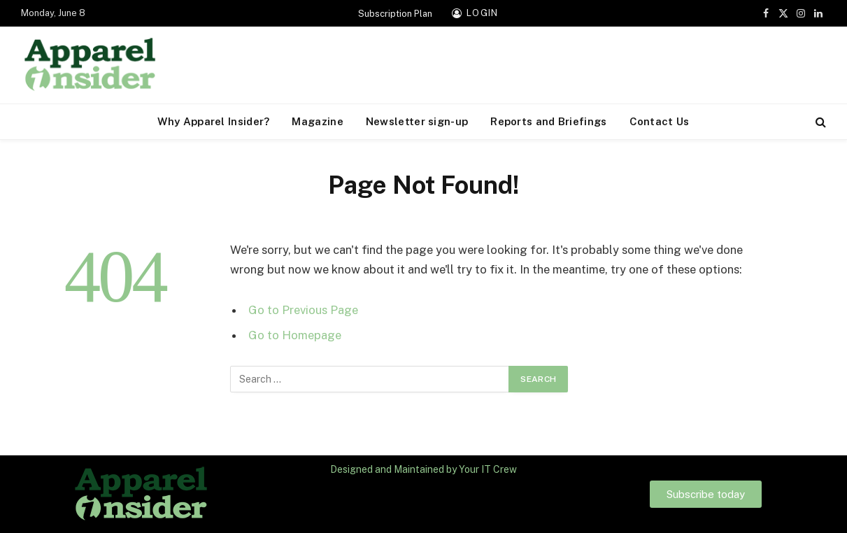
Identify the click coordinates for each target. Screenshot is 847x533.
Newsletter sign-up (417, 121)
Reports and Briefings (548, 121)
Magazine (317, 121)
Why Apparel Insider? (213, 121)
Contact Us (659, 121)
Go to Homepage (294, 335)
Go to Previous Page (303, 310)
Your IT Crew (488, 469)
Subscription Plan (395, 13)
